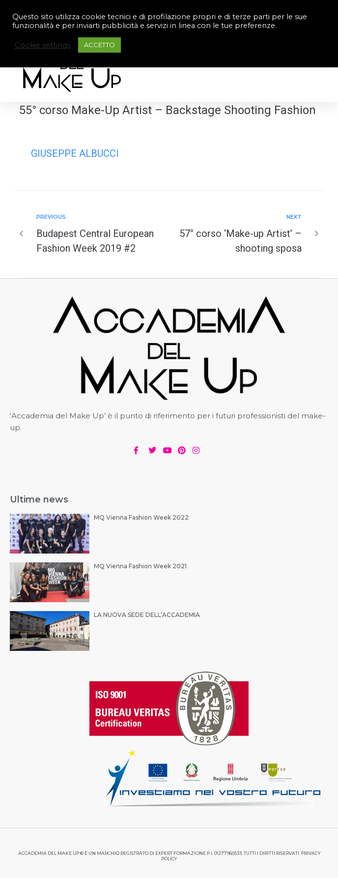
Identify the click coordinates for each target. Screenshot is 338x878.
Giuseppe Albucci (75, 153)
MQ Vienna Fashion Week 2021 (140, 566)
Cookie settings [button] (43, 45)
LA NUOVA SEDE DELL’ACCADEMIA (147, 614)
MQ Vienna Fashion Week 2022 (141, 517)
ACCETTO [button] (99, 45)
